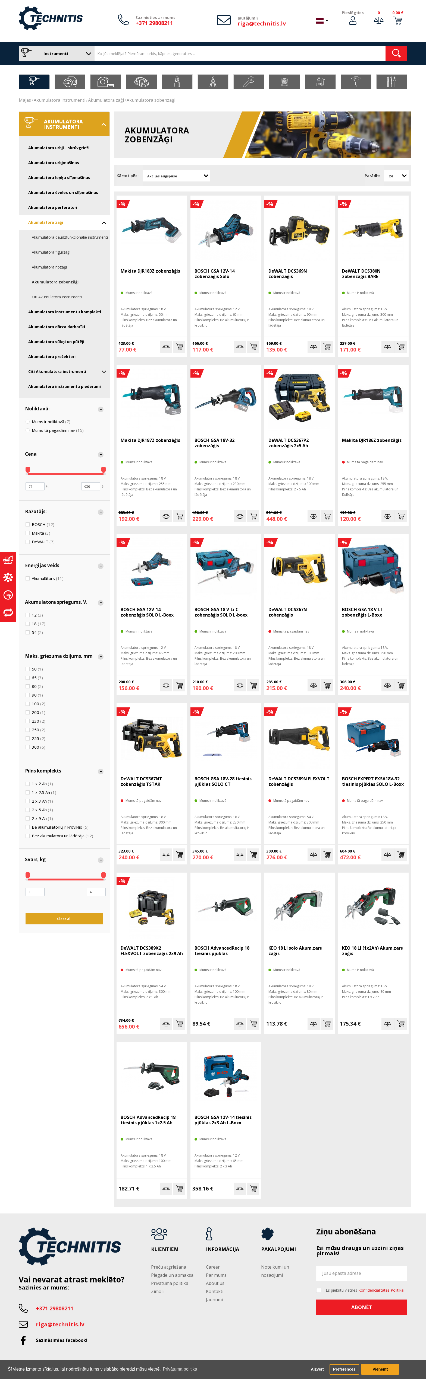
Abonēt (361, 1307)
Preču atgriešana (168, 1267)
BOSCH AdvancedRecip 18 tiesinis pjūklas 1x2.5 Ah (148, 1120)
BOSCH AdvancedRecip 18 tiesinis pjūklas (222, 950)
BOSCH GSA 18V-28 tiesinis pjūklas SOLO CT (223, 781)
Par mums (216, 1275)
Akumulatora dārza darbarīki (56, 326)
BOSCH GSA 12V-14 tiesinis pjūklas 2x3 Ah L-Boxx (223, 1120)
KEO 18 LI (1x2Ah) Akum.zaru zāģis (372, 950)
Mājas (25, 100)
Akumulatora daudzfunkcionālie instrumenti (70, 237)
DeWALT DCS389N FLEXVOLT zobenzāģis (299, 781)
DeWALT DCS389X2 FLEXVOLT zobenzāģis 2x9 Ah (152, 950)
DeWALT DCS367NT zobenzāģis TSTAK (141, 781)
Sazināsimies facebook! (61, 1340)
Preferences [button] (344, 1369)
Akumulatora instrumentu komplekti (64, 311)
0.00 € (397, 12)
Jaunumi (214, 1300)
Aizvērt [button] (317, 1369)
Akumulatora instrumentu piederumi (64, 386)
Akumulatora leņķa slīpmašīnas (59, 177)
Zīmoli (157, 1291)
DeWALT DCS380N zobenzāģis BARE (361, 273)
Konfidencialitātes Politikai (381, 1290)
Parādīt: (372, 175)
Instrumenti (55, 53)
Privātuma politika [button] (180, 1369)
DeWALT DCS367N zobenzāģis (287, 612)
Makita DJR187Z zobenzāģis (150, 440)
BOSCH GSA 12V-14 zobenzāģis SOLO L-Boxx (147, 612)
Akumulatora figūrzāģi (51, 252)
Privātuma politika (169, 1283)
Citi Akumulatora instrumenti (57, 296)
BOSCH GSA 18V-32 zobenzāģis (214, 443)
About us (215, 1283)
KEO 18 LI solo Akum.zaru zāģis (295, 950)
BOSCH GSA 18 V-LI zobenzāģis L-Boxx (362, 612)
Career (213, 1267)
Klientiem (164, 1249)
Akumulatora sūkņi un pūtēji (56, 341)
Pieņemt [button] (380, 1369)
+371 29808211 (154, 23)
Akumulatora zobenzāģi (151, 100)
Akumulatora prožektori (52, 356)
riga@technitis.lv (261, 23)
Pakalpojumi (278, 1249)
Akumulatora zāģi (106, 100)
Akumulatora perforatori (52, 207)
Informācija (222, 1249)
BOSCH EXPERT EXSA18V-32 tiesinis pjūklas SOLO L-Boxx (373, 781)
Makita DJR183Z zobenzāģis (150, 271)
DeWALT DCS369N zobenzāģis (287, 273)
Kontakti (214, 1291)
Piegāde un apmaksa (172, 1275)
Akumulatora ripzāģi (49, 267)
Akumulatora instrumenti (59, 100)
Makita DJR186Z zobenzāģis (372, 440)
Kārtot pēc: (128, 175)
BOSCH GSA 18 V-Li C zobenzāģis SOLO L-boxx (221, 612)
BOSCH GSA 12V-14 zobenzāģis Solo (214, 273)
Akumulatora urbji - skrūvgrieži (58, 147)
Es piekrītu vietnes (365, 1290)
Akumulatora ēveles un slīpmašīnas (63, 192)
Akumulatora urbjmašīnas (53, 162)
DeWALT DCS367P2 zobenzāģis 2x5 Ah (288, 443)
